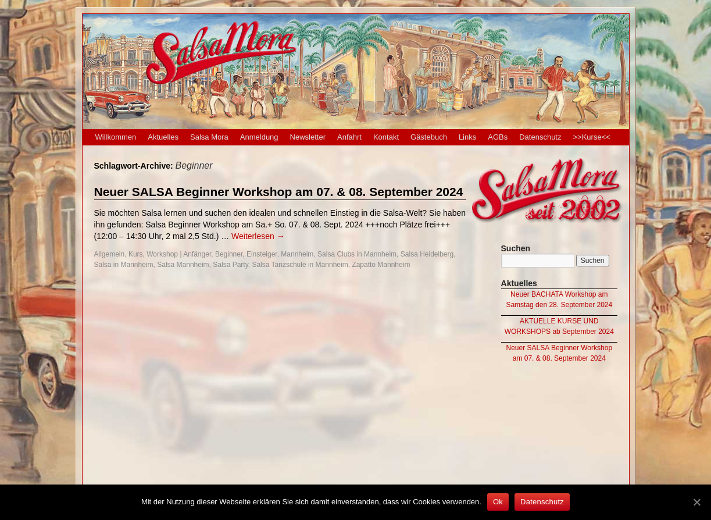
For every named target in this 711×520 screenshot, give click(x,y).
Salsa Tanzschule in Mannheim (300, 265)
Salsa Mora (209, 137)
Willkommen (116, 137)
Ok (498, 501)
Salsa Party (230, 265)
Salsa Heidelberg (427, 254)
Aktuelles (163, 137)
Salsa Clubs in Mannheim (356, 254)
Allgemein (109, 254)
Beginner (228, 254)
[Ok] (696, 502)
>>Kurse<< (591, 137)
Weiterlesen (258, 236)
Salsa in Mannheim (123, 265)
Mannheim (297, 254)
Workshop (162, 254)
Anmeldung (259, 137)
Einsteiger (261, 254)
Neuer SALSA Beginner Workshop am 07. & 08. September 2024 (278, 191)
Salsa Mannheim (183, 265)
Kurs (135, 254)
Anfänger (197, 254)
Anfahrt (349, 137)
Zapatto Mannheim (381, 265)
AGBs (498, 137)
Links (467, 137)
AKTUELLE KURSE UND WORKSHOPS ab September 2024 (559, 326)
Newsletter (308, 137)
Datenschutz (540, 137)
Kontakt (386, 137)
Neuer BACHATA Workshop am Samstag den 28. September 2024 (559, 299)
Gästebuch (428, 137)
